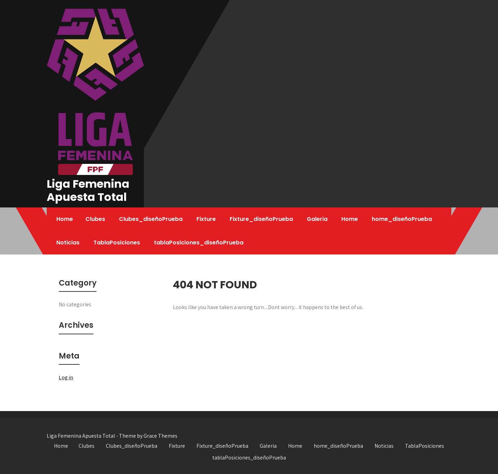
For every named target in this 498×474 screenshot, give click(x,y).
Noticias (68, 243)
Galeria (317, 219)
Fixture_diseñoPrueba (261, 219)
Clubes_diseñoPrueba (151, 219)
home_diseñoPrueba (402, 219)
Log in (66, 377)
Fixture (206, 219)
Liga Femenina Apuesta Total (88, 190)
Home (64, 219)
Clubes (95, 219)
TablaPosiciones (116, 243)
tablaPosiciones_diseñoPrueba (198, 243)
